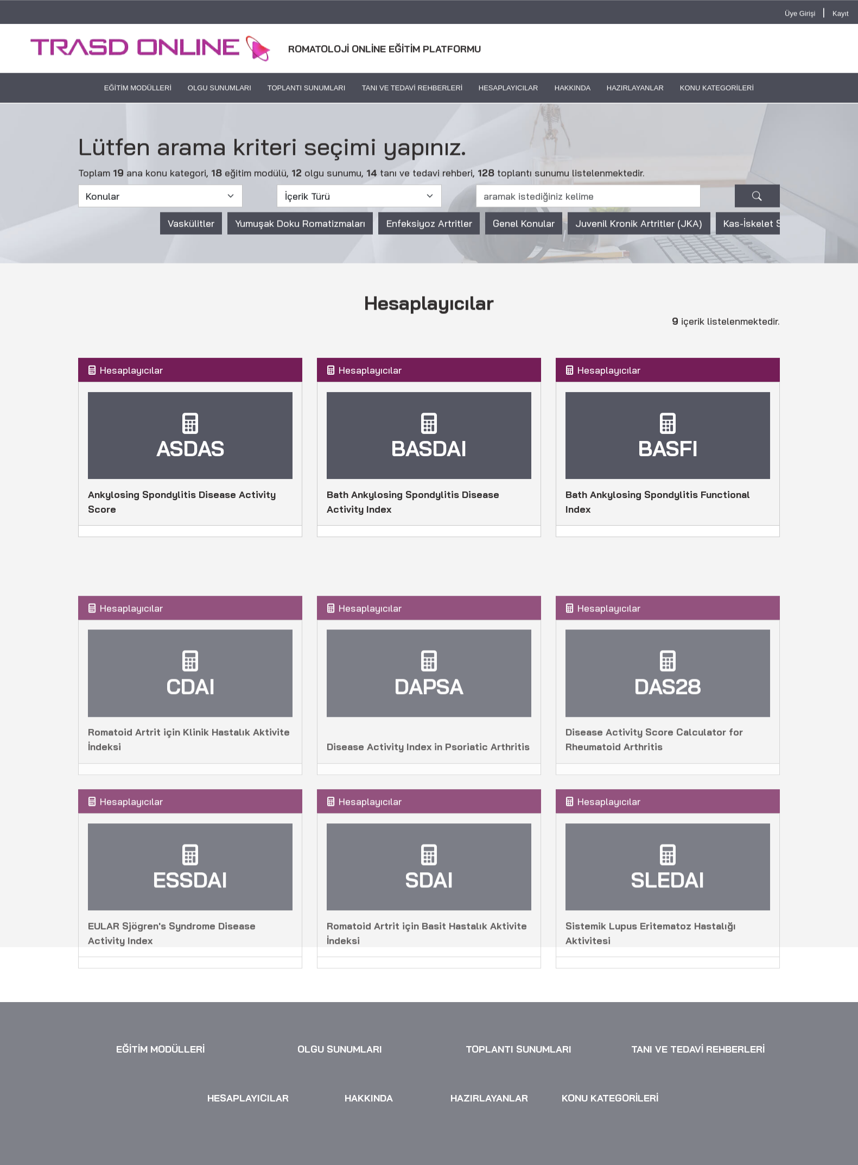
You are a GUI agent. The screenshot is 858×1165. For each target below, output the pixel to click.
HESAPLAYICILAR (508, 89)
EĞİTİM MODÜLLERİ (137, 89)
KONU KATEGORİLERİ (717, 89)
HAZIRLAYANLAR (635, 89)
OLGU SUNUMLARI (219, 89)
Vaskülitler (191, 231)
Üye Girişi (800, 14)
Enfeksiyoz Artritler (429, 231)
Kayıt (840, 14)
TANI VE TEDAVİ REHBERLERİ (411, 89)
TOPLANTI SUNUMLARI (307, 89)
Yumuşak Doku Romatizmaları (300, 231)
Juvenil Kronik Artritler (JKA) (638, 231)
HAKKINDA (572, 89)
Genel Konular (524, 231)
